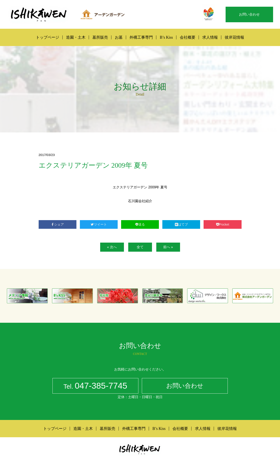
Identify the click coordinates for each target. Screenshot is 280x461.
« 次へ (112, 247)
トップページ (47, 37)
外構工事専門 (141, 37)
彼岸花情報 (234, 37)
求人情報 (210, 37)
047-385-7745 (95, 386)
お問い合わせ (249, 14)
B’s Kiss (166, 37)
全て (140, 247)
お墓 (119, 37)
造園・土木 (75, 37)
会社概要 (187, 37)
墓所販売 (100, 37)
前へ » (168, 247)
